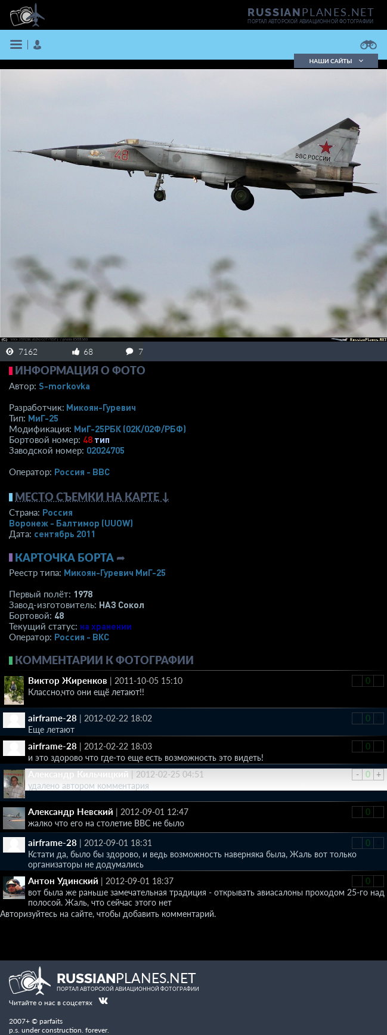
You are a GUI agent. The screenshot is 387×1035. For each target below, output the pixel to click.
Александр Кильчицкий (78, 773)
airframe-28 (52, 717)
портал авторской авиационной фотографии (310, 21)
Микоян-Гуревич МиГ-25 (115, 572)
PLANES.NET (311, 11)
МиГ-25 (43, 418)
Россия (57, 512)
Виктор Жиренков (67, 680)
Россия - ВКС (81, 636)
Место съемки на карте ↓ (92, 496)
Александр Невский (70, 811)
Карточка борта (64, 557)
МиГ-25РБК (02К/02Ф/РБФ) (130, 428)
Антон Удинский (63, 880)
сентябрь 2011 (64, 533)
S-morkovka (64, 385)
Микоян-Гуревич (101, 407)
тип (102, 439)
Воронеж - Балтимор (71, 523)
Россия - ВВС (82, 471)
